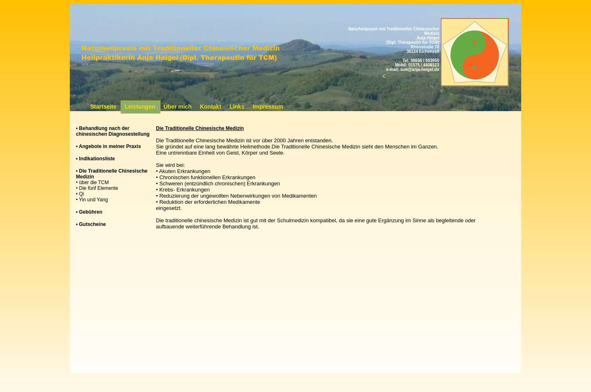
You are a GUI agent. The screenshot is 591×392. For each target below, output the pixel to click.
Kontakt (210, 106)
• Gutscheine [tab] (91, 224)
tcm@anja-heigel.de (420, 69)
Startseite (103, 106)
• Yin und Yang (92, 200)
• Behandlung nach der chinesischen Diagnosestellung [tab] (112, 131)
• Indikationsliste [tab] (95, 159)
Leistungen (140, 106)
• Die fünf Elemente (97, 188)
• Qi (80, 194)
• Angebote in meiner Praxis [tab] (108, 146)
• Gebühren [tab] (89, 212)
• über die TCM (92, 182)
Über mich (177, 106)
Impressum (268, 106)
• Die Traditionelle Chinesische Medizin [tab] (111, 174)
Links (237, 106)
